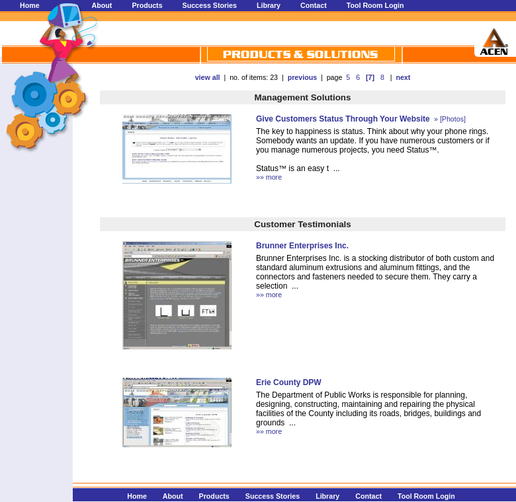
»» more (269, 177)
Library (268, 5)
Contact (313, 5)
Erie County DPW (289, 382)
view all (207, 77)
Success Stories (210, 5)
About (102, 5)
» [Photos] (449, 119)
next (403, 77)
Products (147, 5)
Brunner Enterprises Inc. (302, 245)
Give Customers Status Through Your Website (343, 119)
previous (302, 77)
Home (30, 5)
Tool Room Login (375, 5)
